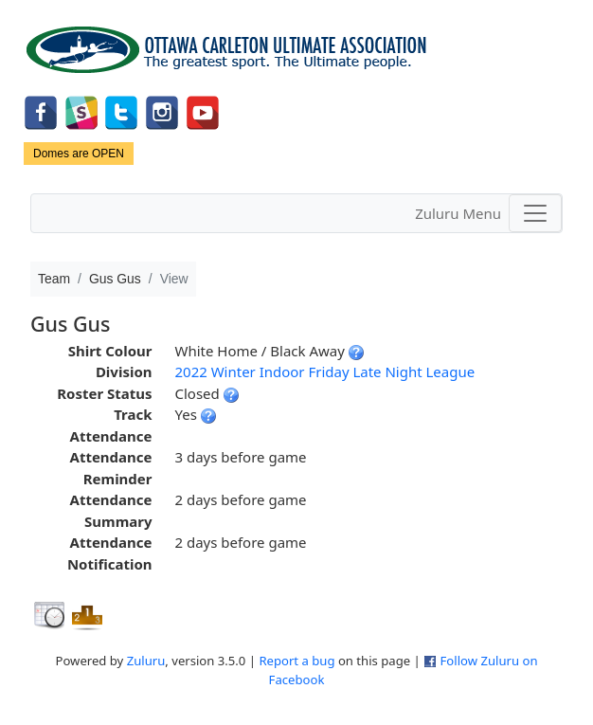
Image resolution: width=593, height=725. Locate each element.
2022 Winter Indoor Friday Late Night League (324, 371)
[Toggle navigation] (535, 213)
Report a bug (296, 660)
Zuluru (146, 660)
